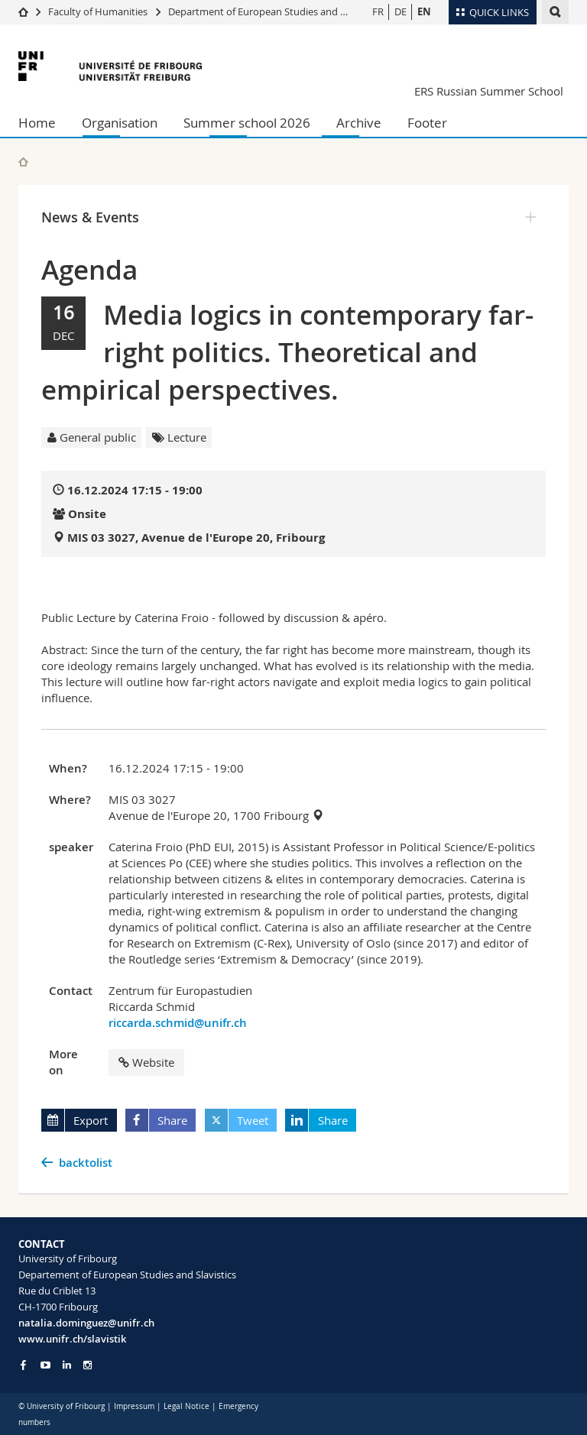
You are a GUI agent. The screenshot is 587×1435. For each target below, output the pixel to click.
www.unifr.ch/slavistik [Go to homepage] (72, 1339)
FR (378, 11)
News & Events (90, 217)
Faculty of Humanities (98, 11)
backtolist (85, 1163)
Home (37, 122)
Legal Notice (186, 1406)
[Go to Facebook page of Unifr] (23, 1365)
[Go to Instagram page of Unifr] (87, 1365)
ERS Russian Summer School (488, 91)
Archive (358, 122)
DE (400, 11)
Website (146, 1062)
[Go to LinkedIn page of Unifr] (67, 1365)
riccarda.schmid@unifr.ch (178, 1023)
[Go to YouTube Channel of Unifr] (45, 1365)
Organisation (119, 122)
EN (424, 11)
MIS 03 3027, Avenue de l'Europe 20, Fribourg (196, 538)
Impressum (134, 1406)
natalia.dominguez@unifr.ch (86, 1323)
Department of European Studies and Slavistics (274, 11)
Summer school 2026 (246, 122)
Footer (427, 122)
